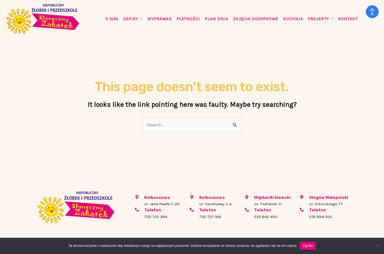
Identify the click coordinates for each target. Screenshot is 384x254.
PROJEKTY (320, 18)
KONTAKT (348, 18)
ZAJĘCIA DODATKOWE (255, 18)
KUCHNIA (293, 18)
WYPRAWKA (159, 18)
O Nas (111, 18)
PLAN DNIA (216, 18)
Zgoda (308, 246)
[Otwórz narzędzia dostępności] (372, 11)
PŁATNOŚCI (188, 18)
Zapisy (132, 18)
